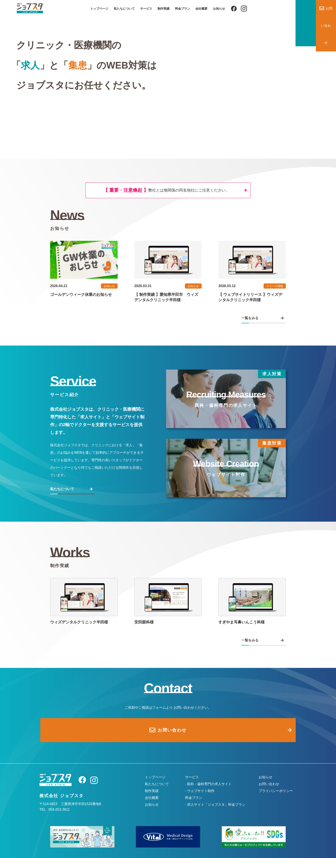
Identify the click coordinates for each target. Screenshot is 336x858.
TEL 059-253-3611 (54, 802)
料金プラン (182, 8)
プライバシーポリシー (276, 784)
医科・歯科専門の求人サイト (209, 777)
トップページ (99, 8)
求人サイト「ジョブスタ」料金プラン (216, 798)
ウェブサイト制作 (200, 784)
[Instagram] (244, 9)
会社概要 (201, 8)
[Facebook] (234, 8)
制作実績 (164, 8)
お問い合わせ (269, 777)
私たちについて (124, 8)
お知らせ (219, 8)
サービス (146, 8)
